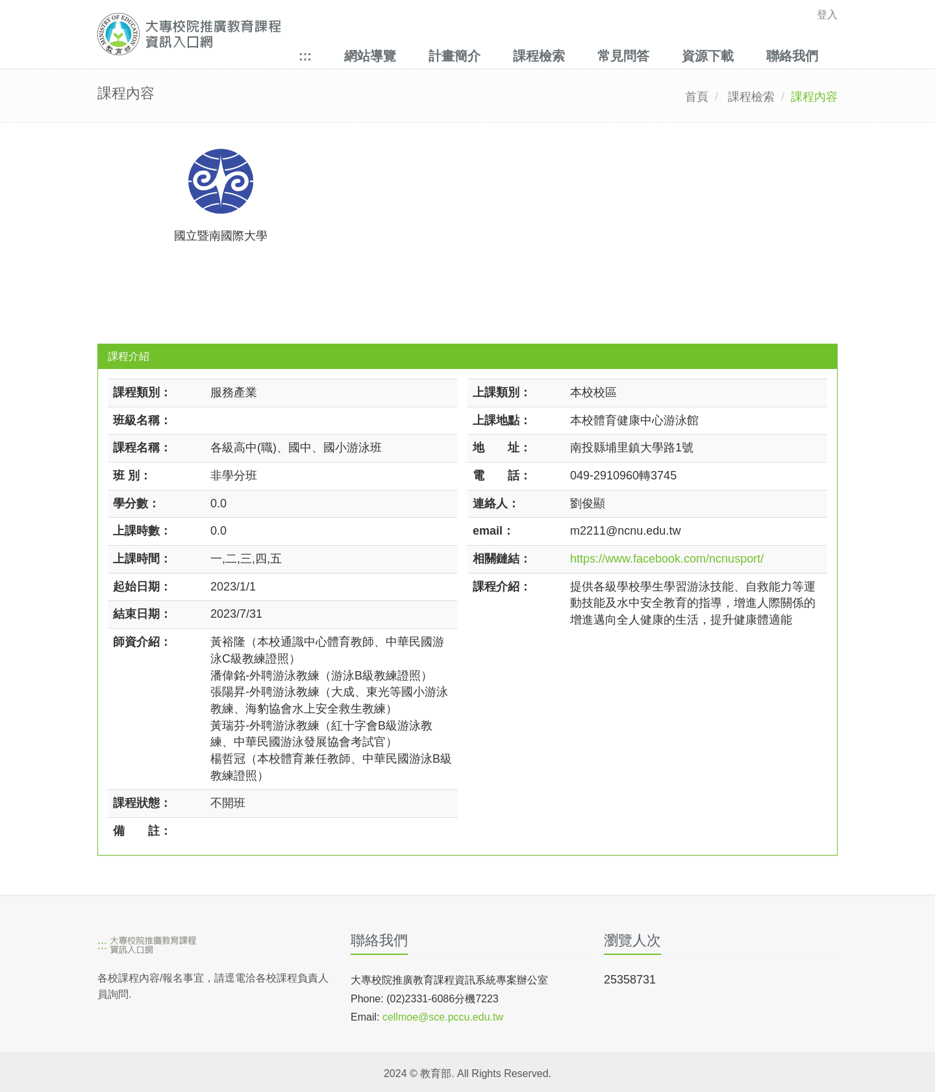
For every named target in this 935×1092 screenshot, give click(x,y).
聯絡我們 (792, 56)
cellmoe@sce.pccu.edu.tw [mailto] (442, 1016)
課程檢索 (539, 56)
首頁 (696, 96)
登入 (827, 14)
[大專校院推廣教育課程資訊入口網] (395, 34)
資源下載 (708, 56)
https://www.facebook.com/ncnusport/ (667, 558)
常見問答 (623, 56)
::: (305, 56)
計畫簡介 (454, 56)
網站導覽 (370, 56)
